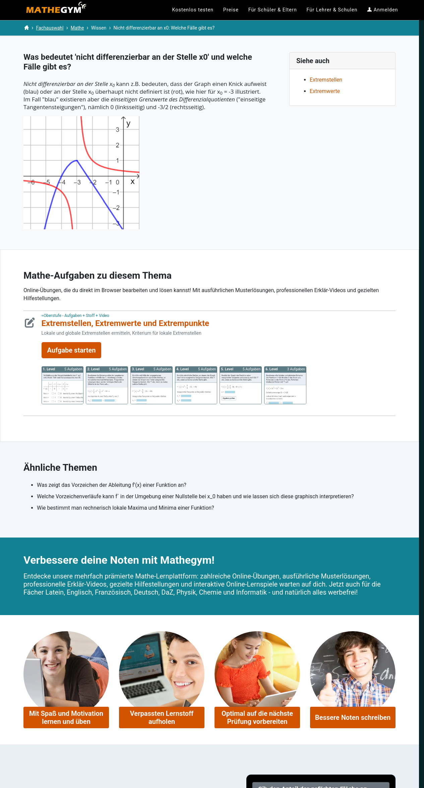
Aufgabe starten (71, 350)
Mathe (77, 28)
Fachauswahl (49, 28)
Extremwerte (325, 91)
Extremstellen (326, 80)
